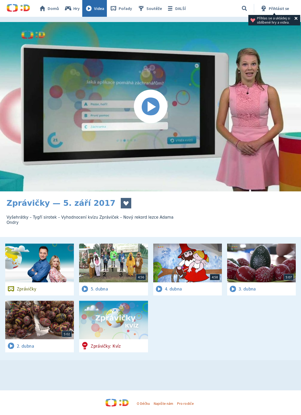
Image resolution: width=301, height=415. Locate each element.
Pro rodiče (185, 403)
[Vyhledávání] (244, 8)
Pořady (121, 8)
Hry (72, 8)
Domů (49, 8)
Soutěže (149, 8)
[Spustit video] (150, 106)
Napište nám (163, 403)
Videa (94, 8)
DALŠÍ (176, 8)
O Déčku (143, 403)
